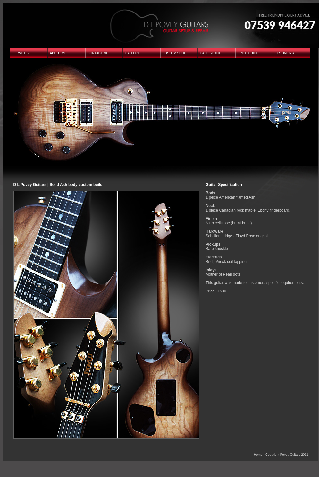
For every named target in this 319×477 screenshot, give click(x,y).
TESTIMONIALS (286, 53)
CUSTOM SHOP (174, 53)
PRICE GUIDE (248, 53)
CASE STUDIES (211, 53)
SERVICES (21, 53)
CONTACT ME (98, 53)
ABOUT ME (58, 53)
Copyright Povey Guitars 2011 (286, 454)
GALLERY (132, 53)
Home (258, 454)
